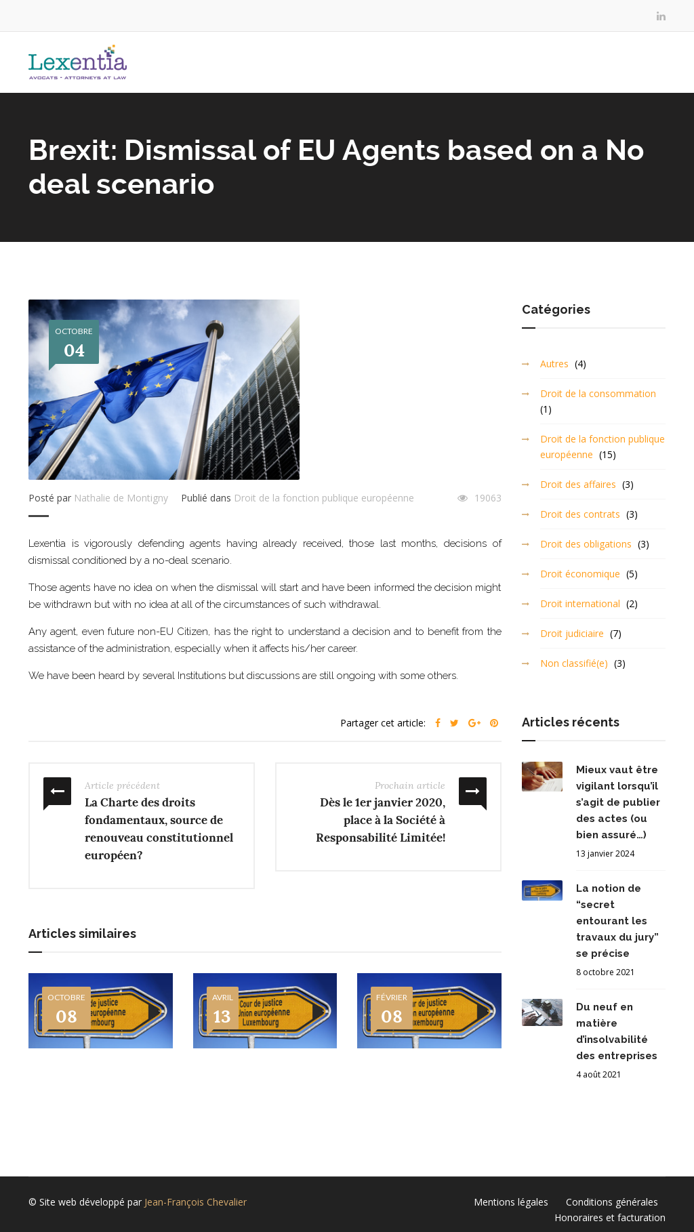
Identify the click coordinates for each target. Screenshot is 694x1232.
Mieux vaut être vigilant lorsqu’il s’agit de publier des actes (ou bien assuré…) (618, 802)
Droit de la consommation (598, 393)
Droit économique (580, 573)
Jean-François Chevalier (195, 1201)
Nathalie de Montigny (121, 497)
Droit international (580, 603)
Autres (554, 363)
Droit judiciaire (572, 633)
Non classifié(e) (574, 663)
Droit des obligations (586, 543)
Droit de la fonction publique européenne (324, 497)
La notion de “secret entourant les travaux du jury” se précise (617, 921)
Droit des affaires (578, 484)
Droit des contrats (580, 514)
